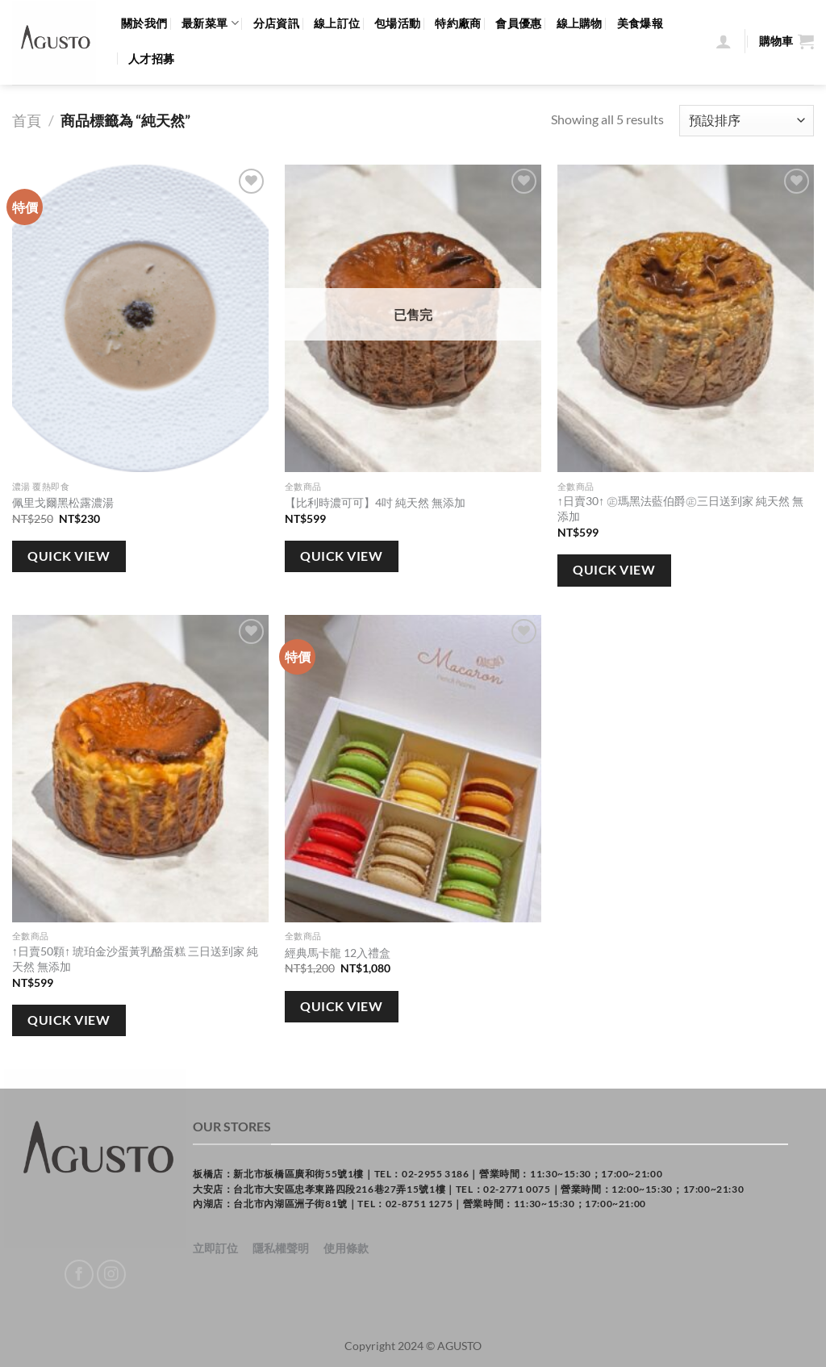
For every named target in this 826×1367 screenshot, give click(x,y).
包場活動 (397, 23)
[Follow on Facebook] (79, 1275)
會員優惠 (518, 23)
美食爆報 (640, 23)
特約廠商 (458, 23)
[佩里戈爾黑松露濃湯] (140, 319)
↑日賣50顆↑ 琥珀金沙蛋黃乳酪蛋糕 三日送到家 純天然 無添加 (135, 958)
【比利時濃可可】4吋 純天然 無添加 (375, 502)
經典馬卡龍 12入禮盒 (337, 952)
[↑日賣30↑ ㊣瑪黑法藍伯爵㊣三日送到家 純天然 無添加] (685, 319)
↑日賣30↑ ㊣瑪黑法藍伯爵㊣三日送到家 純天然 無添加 (680, 508)
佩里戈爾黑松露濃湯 (63, 502)
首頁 (26, 120)
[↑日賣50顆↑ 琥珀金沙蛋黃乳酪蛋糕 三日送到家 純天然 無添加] (140, 769)
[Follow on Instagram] (112, 1275)
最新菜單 (210, 23)
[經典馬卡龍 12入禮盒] (413, 769)
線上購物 (580, 23)
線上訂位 (337, 23)
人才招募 (151, 58)
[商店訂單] (746, 120)
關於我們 (144, 23)
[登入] (723, 41)
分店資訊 (276, 23)
